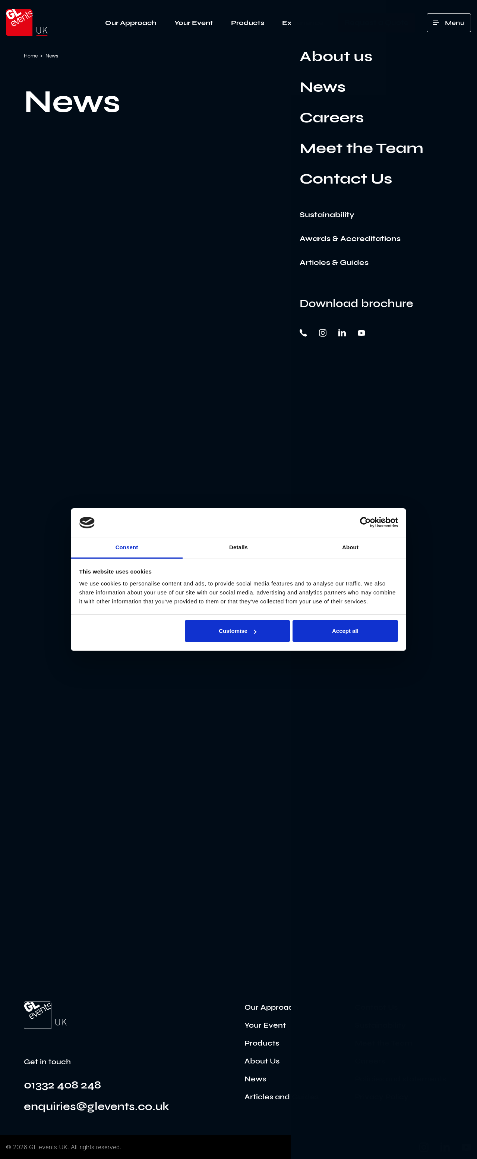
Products (247, 23)
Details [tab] (238, 547)
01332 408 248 (62, 1084)
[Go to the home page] (45, 1015)
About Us (261, 1061)
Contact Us (376, 1007)
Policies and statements (400, 1079)
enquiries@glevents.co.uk (96, 1106)
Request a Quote (376, 22)
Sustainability (380, 1025)
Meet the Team (384, 1043)
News (255, 1079)
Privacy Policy (381, 1097)
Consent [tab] (127, 547)
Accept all (345, 631)
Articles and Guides (281, 1097)
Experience (302, 23)
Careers (370, 1061)
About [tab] (350, 547)
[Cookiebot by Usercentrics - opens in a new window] (365, 522)
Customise (237, 631)
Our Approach (131, 23)
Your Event (193, 23)
